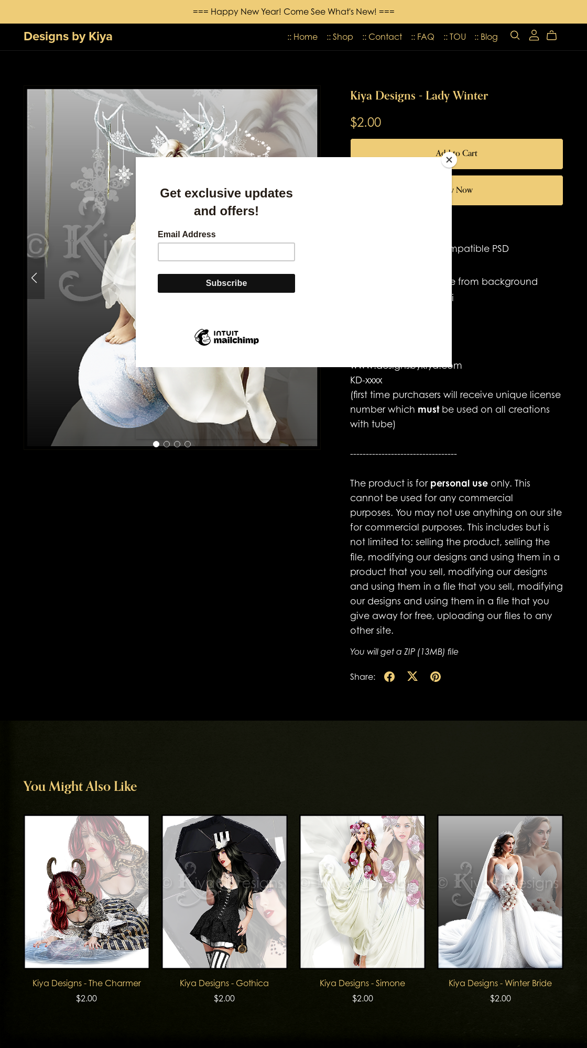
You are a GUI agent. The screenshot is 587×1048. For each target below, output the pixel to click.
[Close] (449, 160)
